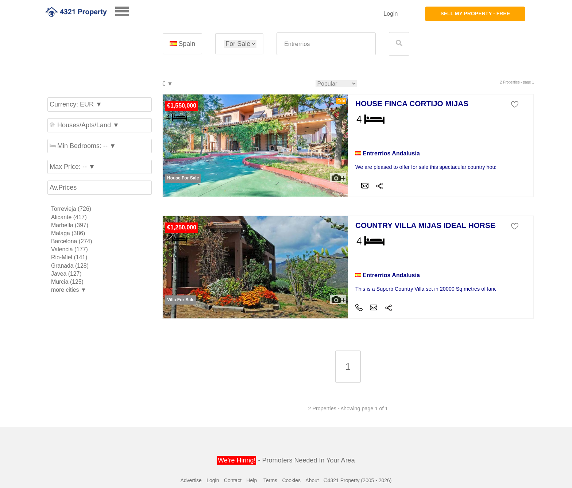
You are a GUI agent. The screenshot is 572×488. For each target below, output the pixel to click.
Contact (232, 480)
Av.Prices (63, 187)
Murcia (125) (67, 282)
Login (390, 14)
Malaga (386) (68, 233)
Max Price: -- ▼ (72, 166)
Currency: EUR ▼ (76, 104)
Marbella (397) (69, 225)
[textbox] (326, 44)
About (312, 480)
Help (251, 480)
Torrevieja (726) (71, 209)
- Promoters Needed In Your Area (286, 460)
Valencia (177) (69, 249)
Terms (270, 480)
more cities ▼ (68, 290)
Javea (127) (66, 274)
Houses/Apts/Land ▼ (84, 125)
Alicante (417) (69, 217)
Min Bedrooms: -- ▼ (83, 146)
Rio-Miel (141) (69, 257)
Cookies (291, 480)
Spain (182, 43)
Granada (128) (70, 266)
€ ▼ (167, 84)
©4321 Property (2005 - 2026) (357, 480)
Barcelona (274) (71, 241)
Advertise (190, 480)
